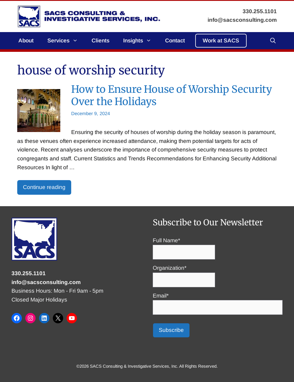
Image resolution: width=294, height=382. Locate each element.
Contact (175, 41)
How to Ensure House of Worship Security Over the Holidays (171, 95)
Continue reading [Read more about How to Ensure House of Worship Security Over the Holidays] (44, 187)
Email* (218, 301)
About (26, 41)
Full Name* (184, 246)
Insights (140, 40)
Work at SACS (221, 41)
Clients (100, 41)
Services (66, 40)
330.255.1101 (28, 273)
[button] (273, 40)
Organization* (184, 274)
